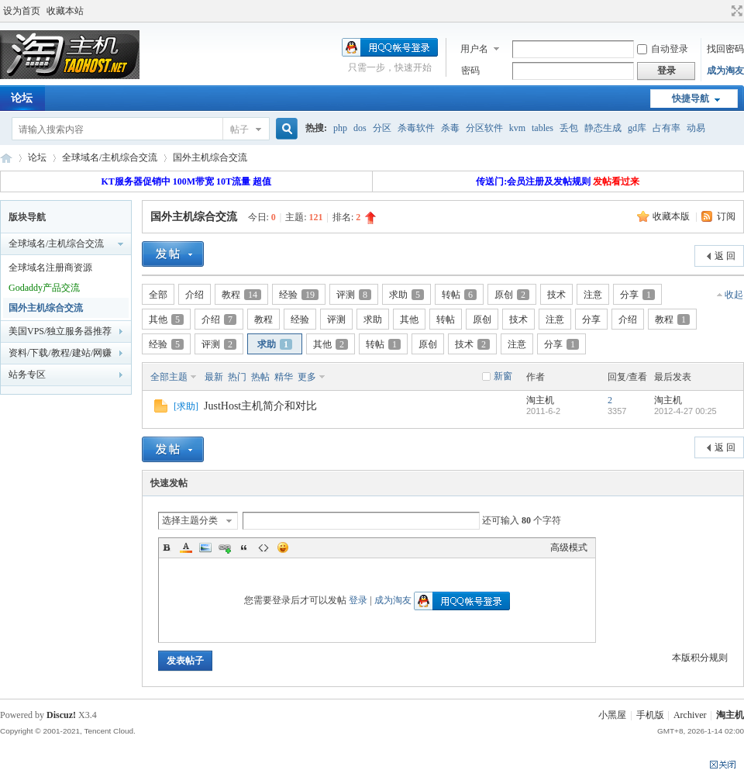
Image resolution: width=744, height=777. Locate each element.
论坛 (37, 157)
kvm (517, 128)
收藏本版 (672, 216)
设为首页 (21, 10)
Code (263, 547)
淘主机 (540, 400)
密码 (470, 70)
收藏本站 (65, 10)
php (340, 128)
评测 (353, 294)
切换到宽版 (735, 11)
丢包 (569, 128)
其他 (166, 319)
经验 (299, 294)
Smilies (283, 547)
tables (542, 128)
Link (224, 547)
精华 (283, 376)
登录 (358, 600)
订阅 (726, 216)
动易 (696, 128)
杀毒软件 (416, 128)
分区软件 (484, 128)
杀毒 (450, 128)
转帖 (459, 294)
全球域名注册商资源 (50, 267)
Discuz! (61, 715)
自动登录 (662, 48)
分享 (637, 294)
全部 (158, 294)
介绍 (194, 294)
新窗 (503, 376)
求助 (406, 294)
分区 (382, 128)
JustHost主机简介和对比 (260, 406)
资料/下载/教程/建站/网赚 (60, 352)
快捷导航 (690, 98)
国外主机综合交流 (210, 157)
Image (205, 547)
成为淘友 (725, 70)
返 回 (725, 255)
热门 (237, 376)
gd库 (637, 128)
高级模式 (568, 547)
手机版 (650, 715)
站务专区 (27, 374)
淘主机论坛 (6, 158)
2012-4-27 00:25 (685, 411)
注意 (593, 294)
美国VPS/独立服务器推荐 (60, 331)
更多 (307, 376)
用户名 (474, 48)
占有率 (666, 128)
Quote (244, 547)
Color (186, 547)
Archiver (690, 715)
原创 (511, 294)
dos (360, 128)
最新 (214, 376)
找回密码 (725, 48)
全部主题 (169, 376)
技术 (556, 294)
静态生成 (603, 128)
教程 (241, 294)
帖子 (239, 129)
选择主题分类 (190, 520)
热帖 (260, 376)
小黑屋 (612, 715)
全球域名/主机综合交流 (109, 157)
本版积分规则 (700, 657)
